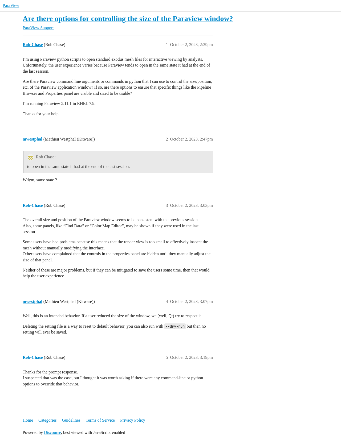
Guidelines (71, 420)
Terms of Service (100, 420)
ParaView (11, 5)
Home (28, 420)
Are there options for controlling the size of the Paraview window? (128, 18)
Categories (47, 420)
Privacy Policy (132, 420)
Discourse (52, 432)
